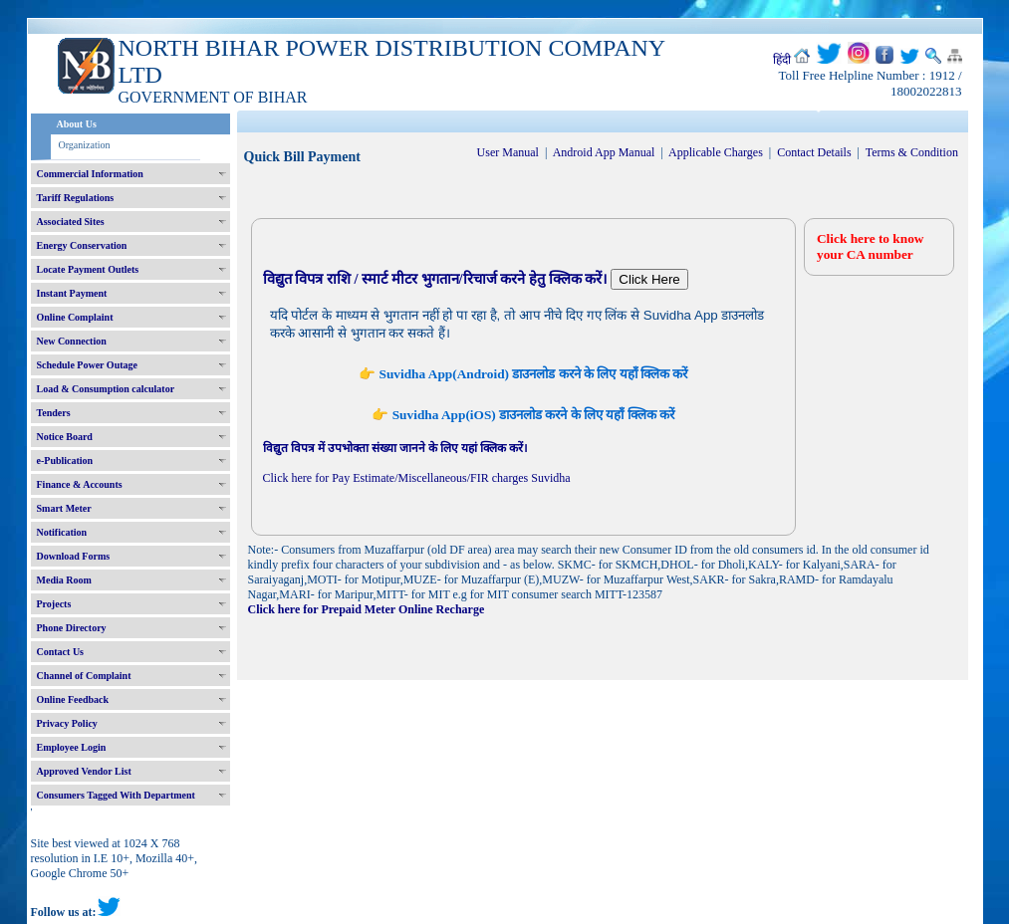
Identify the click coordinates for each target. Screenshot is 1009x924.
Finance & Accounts (80, 484)
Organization (85, 144)
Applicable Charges (715, 152)
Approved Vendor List (84, 771)
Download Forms (74, 556)
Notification (62, 532)
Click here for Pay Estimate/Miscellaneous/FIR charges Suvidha (417, 478)
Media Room (64, 580)
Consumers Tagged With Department (116, 795)
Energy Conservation (82, 245)
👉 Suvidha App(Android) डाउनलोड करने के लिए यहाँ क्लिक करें (523, 373)
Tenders (54, 412)
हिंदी (782, 60)
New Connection (72, 341)
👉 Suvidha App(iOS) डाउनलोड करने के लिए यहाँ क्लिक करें (523, 414)
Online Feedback (73, 699)
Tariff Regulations (76, 197)
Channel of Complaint (84, 675)
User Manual (508, 152)
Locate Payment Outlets (88, 269)
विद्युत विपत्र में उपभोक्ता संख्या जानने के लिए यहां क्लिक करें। (395, 448)
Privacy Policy (67, 723)
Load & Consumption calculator (106, 388)
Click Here (649, 279)
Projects (54, 603)
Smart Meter (64, 508)
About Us (77, 123)
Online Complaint (75, 317)
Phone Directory (72, 627)
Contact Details (814, 152)
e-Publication (65, 460)
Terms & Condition (912, 152)
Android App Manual (604, 152)
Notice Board (65, 436)
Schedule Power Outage (87, 364)
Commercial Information (90, 173)
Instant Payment (72, 293)
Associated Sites (71, 221)
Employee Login (72, 747)
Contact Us (61, 651)
